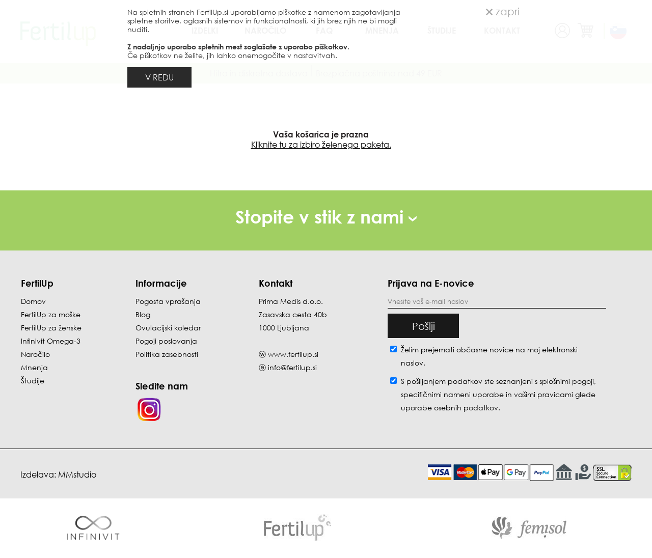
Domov (33, 301)
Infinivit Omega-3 (50, 341)
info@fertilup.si (292, 367)
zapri (503, 11)
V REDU (159, 77)
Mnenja (34, 367)
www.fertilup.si (293, 354)
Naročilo (35, 354)
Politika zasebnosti (166, 354)
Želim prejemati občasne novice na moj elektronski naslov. (489, 356)
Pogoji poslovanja (166, 341)
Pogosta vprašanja (168, 301)
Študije (32, 380)
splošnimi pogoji (566, 381)
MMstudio (77, 474)
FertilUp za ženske (51, 327)
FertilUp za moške (50, 314)
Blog (142, 314)
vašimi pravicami (543, 394)
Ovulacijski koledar (168, 327)
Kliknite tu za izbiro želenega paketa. (321, 145)
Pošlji (423, 326)
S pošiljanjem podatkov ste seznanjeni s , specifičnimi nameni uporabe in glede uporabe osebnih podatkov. (498, 394)
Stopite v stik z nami (326, 217)
